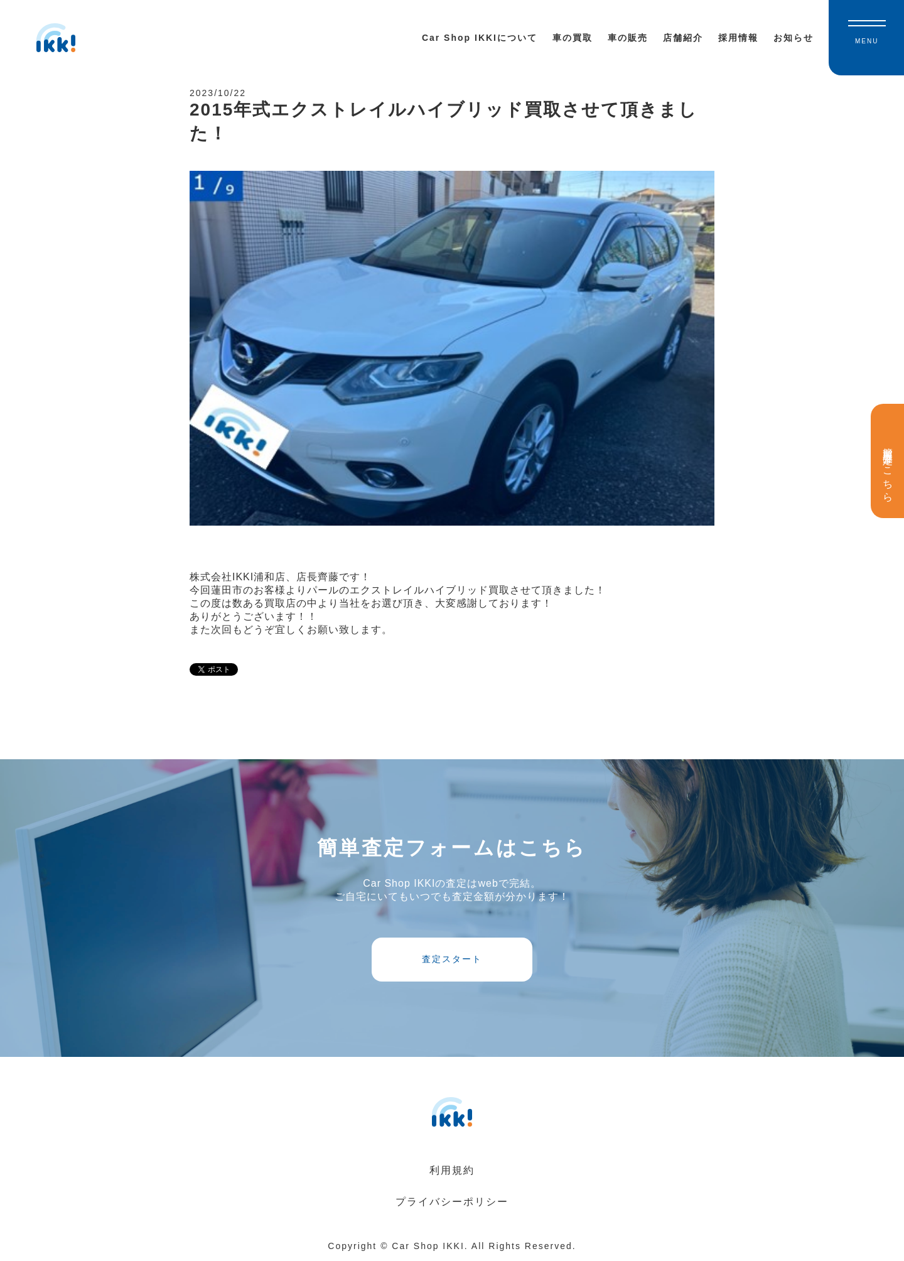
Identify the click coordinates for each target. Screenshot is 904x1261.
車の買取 (572, 38)
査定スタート (452, 959)
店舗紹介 (683, 38)
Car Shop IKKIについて (479, 38)
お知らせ (793, 38)
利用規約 (452, 1170)
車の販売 (628, 38)
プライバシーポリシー (452, 1201)
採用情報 (738, 38)
